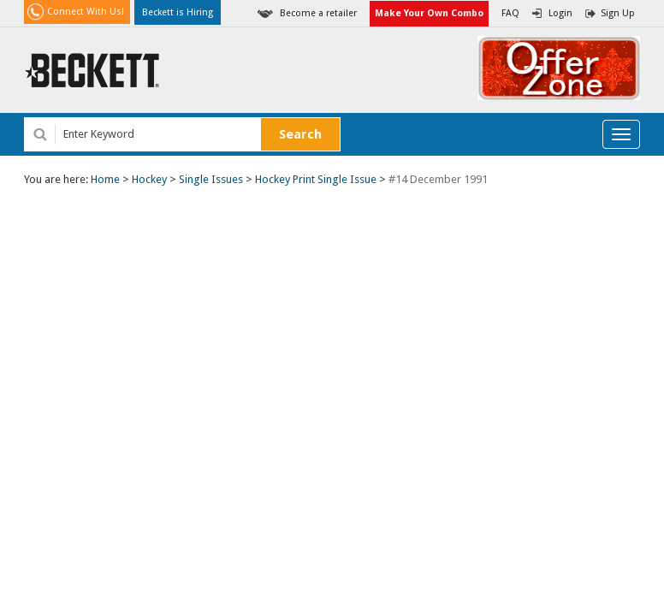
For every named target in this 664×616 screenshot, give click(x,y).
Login (560, 13)
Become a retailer (318, 13)
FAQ (510, 13)
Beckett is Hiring (177, 12)
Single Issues (211, 179)
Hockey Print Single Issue (315, 179)
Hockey (149, 179)
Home (105, 179)
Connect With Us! (85, 11)
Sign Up (618, 13)
